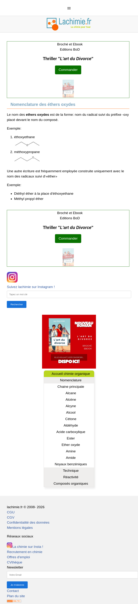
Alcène (71, 399)
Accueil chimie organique (71, 374)
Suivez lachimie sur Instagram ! (31, 287)
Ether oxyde (71, 445)
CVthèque (14, 562)
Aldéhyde (71, 425)
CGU (11, 512)
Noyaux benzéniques (71, 464)
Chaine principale (71, 386)
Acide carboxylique (70, 432)
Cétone (70, 419)
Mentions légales (20, 528)
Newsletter (15, 567)
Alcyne (71, 406)
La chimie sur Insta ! (25, 547)
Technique (71, 470)
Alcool (70, 412)
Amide (71, 458)
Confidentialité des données (28, 522)
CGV (10, 517)
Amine (71, 451)
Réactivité (70, 477)
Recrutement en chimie (24, 552)
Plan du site (16, 596)
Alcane (71, 393)
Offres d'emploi (18, 557)
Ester (71, 438)
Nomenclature (70, 380)
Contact (13, 591)
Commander (68, 70)
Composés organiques (71, 483)
